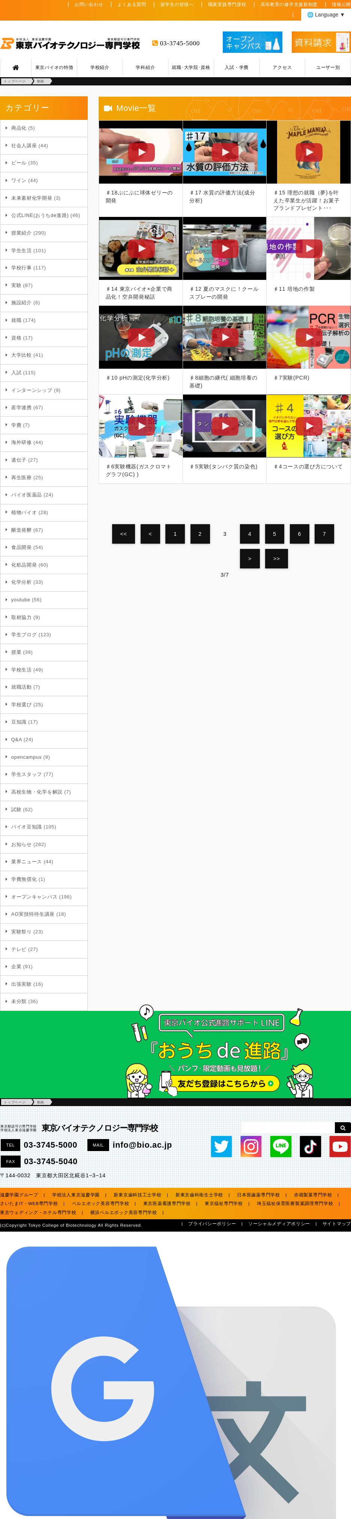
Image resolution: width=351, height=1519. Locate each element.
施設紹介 (21, 302)
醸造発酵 (21, 530)
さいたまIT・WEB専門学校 (29, 1203)
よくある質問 (131, 4)
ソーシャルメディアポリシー (279, 1223)
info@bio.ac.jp (142, 1145)
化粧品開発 (24, 565)
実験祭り (21, 931)
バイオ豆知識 (26, 827)
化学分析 (21, 582)
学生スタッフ (26, 774)
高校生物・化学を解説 (37, 792)
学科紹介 (145, 67)
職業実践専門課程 (227, 4)
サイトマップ (336, 1223)
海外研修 (21, 442)
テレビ (19, 949)
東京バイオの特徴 (54, 67)
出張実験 (21, 984)
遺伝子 (19, 460)
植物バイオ (24, 512)
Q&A (16, 739)
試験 (16, 809)
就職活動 (21, 687)
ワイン (19, 180)
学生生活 (21, 250)
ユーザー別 (328, 67)
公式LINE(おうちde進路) (40, 215)
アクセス (282, 67)
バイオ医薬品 (26, 495)
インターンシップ (31, 390)
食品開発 (21, 547)
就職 (16, 320)
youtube (20, 600)
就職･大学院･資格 (191, 67)
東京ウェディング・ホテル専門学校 (38, 1212)
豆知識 (19, 722)
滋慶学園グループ (19, 1195)
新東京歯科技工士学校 (137, 1195)
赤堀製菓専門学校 (313, 1195)
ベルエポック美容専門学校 (100, 1203)
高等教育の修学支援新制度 (289, 4)
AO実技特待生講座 (33, 914)
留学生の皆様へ (177, 4)
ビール (19, 163)
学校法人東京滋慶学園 (76, 1195)
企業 (16, 966)
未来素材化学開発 (31, 198)
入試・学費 (237, 67)
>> (276, 559)
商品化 (19, 128)
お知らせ (21, 844)
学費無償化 (24, 879)
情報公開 (341, 4)
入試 (16, 372)
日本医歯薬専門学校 (258, 1195)
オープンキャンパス (34, 897)
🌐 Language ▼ (326, 15)
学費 (16, 425)
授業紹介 (21, 233)
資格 (16, 338)
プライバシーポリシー (212, 1223)
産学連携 (21, 407)
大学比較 (21, 355)
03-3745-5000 (180, 43)
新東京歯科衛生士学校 (199, 1195)
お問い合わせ (89, 4)
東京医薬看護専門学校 (167, 1203)
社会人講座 (24, 145)
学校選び (21, 704)
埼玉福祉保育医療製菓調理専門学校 (295, 1203)
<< (123, 534)
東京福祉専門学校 (224, 1203)
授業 (16, 652)
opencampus (26, 757)
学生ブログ (24, 634)
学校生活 (21, 670)
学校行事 (21, 268)
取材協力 (21, 617)
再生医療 (21, 477)
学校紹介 (100, 67)
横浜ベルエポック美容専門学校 (123, 1212)
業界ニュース (26, 861)
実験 (16, 285)
